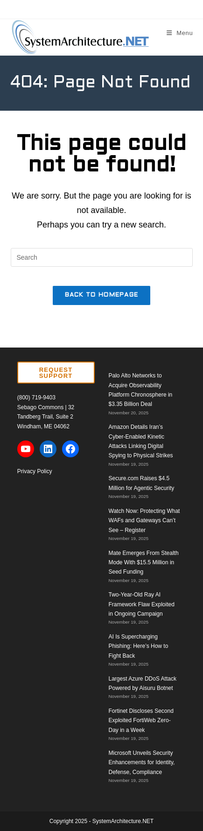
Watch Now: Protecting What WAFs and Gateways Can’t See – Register (144, 520)
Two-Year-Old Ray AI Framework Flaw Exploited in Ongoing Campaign (142, 604)
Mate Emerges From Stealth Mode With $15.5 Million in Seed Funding (144, 562)
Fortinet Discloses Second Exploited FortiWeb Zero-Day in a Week (141, 720)
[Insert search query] (102, 257)
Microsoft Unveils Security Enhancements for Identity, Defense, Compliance (142, 762)
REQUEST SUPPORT (56, 372)
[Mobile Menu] (180, 32)
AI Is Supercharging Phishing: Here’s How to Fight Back (138, 646)
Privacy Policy (34, 471)
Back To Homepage (102, 295)
